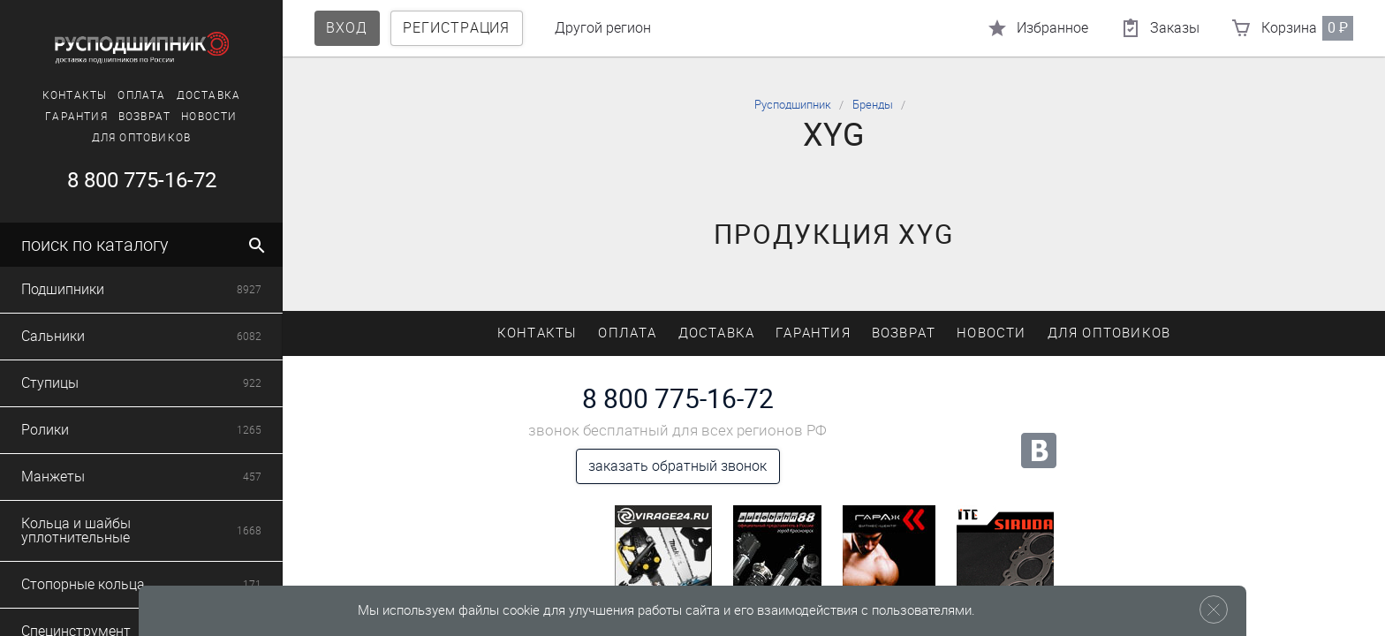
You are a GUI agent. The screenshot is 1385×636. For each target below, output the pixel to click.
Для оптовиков (142, 138)
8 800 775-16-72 (141, 180)
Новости (209, 116)
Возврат (144, 116)
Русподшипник (792, 104)
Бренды (872, 104)
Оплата (141, 95)
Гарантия (76, 116)
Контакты (75, 95)
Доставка (209, 95)
